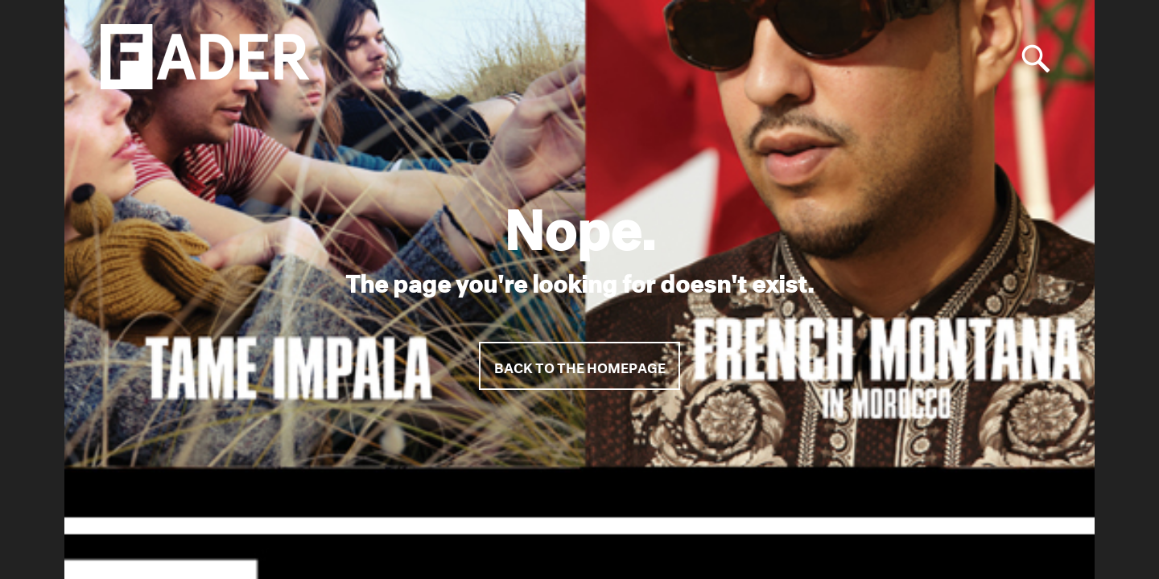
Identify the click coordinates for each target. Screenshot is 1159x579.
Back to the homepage (580, 365)
